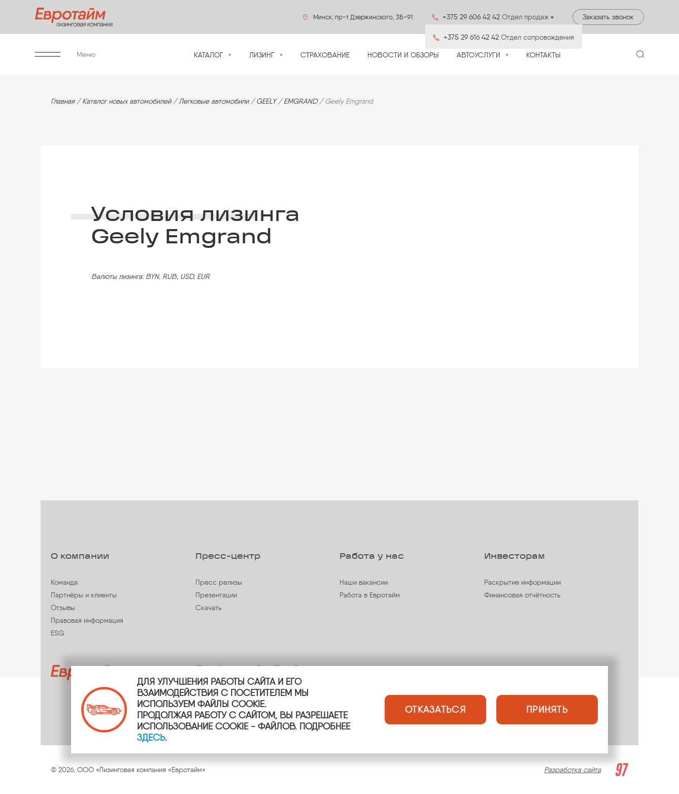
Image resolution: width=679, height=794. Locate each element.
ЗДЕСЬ (151, 737)
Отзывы (63, 608)
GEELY (266, 101)
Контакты (543, 55)
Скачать (208, 608)
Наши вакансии (363, 582)
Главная (63, 101)
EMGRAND (300, 101)
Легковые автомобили (214, 101)
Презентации (216, 595)
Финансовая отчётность (522, 595)
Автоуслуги (478, 55)
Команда (64, 582)
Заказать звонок (608, 17)
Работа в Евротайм (369, 595)
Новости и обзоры (403, 55)
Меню (65, 54)
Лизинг (262, 55)
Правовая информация (87, 620)
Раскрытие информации (522, 582)
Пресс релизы (218, 582)
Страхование (325, 55)
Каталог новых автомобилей (126, 101)
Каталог (208, 55)
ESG (57, 633)
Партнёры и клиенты (84, 595)
